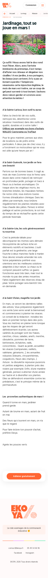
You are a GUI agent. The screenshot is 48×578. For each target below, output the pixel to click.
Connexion (31, 5)
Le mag (23, 13)
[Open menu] (42, 5)
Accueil (12, 13)
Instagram (30, 553)
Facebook (18, 553)
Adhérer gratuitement (24, 476)
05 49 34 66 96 (33, 548)
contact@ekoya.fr (15, 548)
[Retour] (5, 13)
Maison (34, 13)
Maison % (7, 17)
